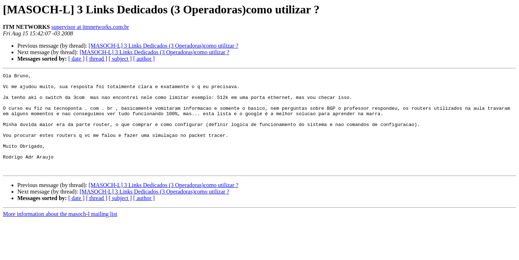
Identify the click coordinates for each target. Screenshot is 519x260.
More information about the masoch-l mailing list (60, 233)
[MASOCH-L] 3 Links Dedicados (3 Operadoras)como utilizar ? (163, 46)
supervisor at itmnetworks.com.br (90, 27)
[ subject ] (120, 59)
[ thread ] (96, 59)
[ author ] (144, 59)
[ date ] (76, 59)
